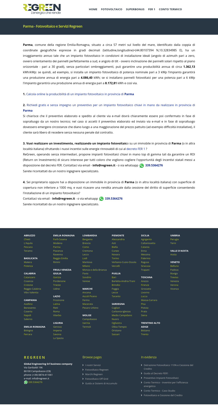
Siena (144, 315)
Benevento (30, 307)
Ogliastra (117, 323)
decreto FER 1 (135, 149)
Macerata (88, 304)
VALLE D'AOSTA (179, 250)
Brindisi (116, 285)
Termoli (87, 326)
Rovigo (174, 273)
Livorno (145, 292)
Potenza (28, 266)
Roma (56, 311)
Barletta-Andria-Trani (123, 281)
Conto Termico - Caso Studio (159, 390)
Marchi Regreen (94, 374)
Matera (28, 262)
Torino (115, 258)
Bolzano (145, 330)
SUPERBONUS (135, 9)
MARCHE (88, 288)
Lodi (85, 258)
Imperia (57, 330)
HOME (93, 9)
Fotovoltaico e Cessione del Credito (163, 395)
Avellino (28, 304)
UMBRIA (175, 235)
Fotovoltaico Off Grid (96, 378)
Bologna (28, 330)
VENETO (175, 262)
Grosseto (146, 288)
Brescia (87, 243)
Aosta (173, 254)
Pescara (28, 247)
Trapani (145, 269)
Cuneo (115, 250)
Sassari (116, 334)
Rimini (56, 262)
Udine (56, 288)
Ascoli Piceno (90, 296)
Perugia (174, 239)
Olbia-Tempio (119, 326)
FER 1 (151, 9)
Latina (56, 304)
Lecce (115, 292)
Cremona (88, 250)
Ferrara (28, 334)
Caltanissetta (148, 243)
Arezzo (145, 281)
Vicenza (174, 288)
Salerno (28, 319)
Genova (57, 326)
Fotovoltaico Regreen (97, 369)
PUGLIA (116, 273)
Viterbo (57, 315)
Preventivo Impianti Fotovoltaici (161, 378)
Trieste (57, 285)
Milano (86, 266)
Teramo (28, 250)
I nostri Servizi (93, 365)
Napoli (27, 315)
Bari (114, 277)
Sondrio (87, 277)
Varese (86, 281)
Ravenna (58, 254)
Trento (144, 334)
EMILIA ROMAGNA (34, 326)
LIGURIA (58, 323)
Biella (115, 247)
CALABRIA (30, 273)
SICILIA (145, 235)
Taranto (116, 296)
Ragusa (145, 262)
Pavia (85, 273)
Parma (57, 247)
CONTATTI (96, 24)
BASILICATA (31, 258)
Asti (114, 243)
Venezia (174, 281)
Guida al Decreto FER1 (156, 373)
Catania (145, 247)
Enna (144, 250)
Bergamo (88, 239)
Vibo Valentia (31, 292)
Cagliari (116, 307)
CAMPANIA (30, 300)
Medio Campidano (122, 315)
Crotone (28, 285)
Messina (145, 254)
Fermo (86, 300)
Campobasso (90, 319)
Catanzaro (29, 277)
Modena (57, 243)
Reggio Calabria (32, 288)
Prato (144, 311)
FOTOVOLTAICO (111, 9)
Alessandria (118, 239)
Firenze (145, 285)
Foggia (115, 288)
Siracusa (145, 266)
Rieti (55, 307)
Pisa (143, 304)
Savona (57, 334)
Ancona (87, 292)
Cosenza (28, 281)
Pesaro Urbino (90, 307)
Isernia (86, 323)
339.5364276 (151, 165)
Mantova (87, 262)
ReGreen (35, 357)
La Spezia (58, 338)
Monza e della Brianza (95, 269)
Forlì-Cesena (60, 239)
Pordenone (59, 281)
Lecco (86, 254)
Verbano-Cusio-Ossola (124, 262)
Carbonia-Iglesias (121, 311)
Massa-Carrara (149, 300)
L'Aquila (28, 243)
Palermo (145, 258)
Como (86, 247)
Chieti (27, 239)
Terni (173, 243)
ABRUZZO (29, 235)
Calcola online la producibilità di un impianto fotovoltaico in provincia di (80, 94)
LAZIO (56, 296)
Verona (174, 285)
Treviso (174, 277)
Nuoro (115, 319)
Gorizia (57, 277)
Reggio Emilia (60, 258)
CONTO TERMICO (170, 9)
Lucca (144, 296)
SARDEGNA (118, 304)
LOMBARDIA (90, 235)
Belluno (174, 266)
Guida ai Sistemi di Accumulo (101, 383)
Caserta (28, 311)
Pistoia (144, 307)
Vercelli (116, 266)
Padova (174, 269)
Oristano (117, 330)
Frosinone (58, 300)
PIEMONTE (118, 235)
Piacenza (58, 250)
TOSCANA (146, 277)
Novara (116, 254)
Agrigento (146, 239)
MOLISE (87, 315)
